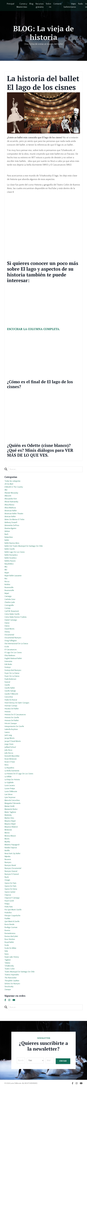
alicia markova (12, 519)
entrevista (9, 708)
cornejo (8, 643)
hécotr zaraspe (12, 784)
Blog (31, 4)
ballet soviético (12, 581)
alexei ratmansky (13, 512)
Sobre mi (48, 5)
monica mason (12, 922)
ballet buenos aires (14, 563)
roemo (8, 1038)
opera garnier (11, 991)
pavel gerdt (10, 1002)
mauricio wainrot (13, 911)
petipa (7, 1006)
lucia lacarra (11, 860)
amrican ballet (12, 530)
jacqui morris (11, 802)
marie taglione (11, 893)
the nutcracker (12, 1096)
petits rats (9, 1009)
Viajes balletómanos (70, 5)
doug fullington (12, 683)
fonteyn (8, 715)
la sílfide (9, 850)
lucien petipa (11, 864)
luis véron (9, 871)
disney (8, 672)
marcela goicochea (14, 879)
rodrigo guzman (13, 1035)
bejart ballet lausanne (15, 603)
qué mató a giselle (14, 1027)
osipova (8, 995)
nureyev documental (15, 962)
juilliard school (12, 813)
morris (8, 926)
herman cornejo (12, 762)
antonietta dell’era (13, 541)
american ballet (12, 523)
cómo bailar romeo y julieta (18, 654)
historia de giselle (13, 777)
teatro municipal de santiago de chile (23, 1089)
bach (7, 552)
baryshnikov (10, 588)
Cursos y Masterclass (22, 5)
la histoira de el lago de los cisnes (22, 846)
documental (10, 675)
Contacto (58, 4)
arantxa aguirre (12, 545)
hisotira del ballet (13, 766)
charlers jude (11, 635)
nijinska (8, 948)
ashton (8, 548)
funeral (8, 733)
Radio (81, 4)
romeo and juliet (13, 1046)
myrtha (8, 929)
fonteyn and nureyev (15, 719)
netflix (8, 940)
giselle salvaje (11, 744)
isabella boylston (13, 791)
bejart (7, 599)
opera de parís (12, 984)
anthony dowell (12, 537)
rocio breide (11, 1031)
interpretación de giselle (16, 788)
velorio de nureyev (14, 1104)
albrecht (9, 505)
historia (8, 770)
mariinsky (9, 897)
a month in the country (16, 494)
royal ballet (10, 1053)
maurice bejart (11, 904)
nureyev (9, 955)
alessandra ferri (12, 508)
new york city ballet (14, 944)
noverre (8, 951)
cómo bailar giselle (14, 650)
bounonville (10, 617)
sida (7, 1064)
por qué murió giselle (15, 1013)
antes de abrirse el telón (17, 534)
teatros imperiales (13, 1093)
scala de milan (12, 1060)
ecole (7, 690)
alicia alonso (11, 516)
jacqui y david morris (15, 806)
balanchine (10, 556)
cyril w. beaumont (14, 646)
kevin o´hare (11, 831)
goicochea (10, 752)
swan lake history (13, 1071)
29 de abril (10, 490)
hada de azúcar (12, 755)
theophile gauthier (14, 1100)
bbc (6, 592)
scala (7, 1056)
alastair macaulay (13, 501)
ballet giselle (11, 570)
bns (6, 606)
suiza (7, 1067)
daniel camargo (12, 657)
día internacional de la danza (19, 686)
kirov (7, 835)
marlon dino (10, 900)
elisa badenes (11, 701)
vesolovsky (10, 1107)
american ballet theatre (16, 526)
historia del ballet (13, 781)
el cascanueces (12, 693)
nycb (7, 973)
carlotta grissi (11, 632)
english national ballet (15, 704)
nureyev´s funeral (13, 969)
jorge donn (10, 810)
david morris (11, 668)
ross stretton (11, 1049)
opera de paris (12, 980)
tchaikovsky (10, 1082)
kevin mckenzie (12, 828)
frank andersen (12, 730)
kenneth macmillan (14, 824)
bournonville (11, 621)
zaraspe (8, 1111)
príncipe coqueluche (15, 1020)
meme (8, 918)
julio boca (9, 817)
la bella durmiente (14, 842)
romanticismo (11, 1042)
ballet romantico (13, 577)
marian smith (11, 886)
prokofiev (9, 1016)
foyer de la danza (13, 726)
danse (8, 661)
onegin (8, 977)
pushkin (8, 1024)
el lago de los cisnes (15, 697)
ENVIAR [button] (62, 1183)
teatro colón (11, 1085)
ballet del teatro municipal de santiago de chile (28, 566)
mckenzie (9, 915)
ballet (7, 559)
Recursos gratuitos (40, 5)
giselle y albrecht (13, 748)
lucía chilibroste (13, 868)
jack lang (9, 799)
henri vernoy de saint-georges (20, 759)
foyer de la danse (13, 722)
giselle (8, 737)
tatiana (8, 1078)
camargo (9, 628)
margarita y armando (15, 882)
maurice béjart (11, 908)
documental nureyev (15, 679)
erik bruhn (9, 712)
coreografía (10, 639)
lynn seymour (11, 875)
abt (6, 497)
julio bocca (10, 820)
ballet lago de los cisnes (17, 574)
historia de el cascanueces (18, 773)
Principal (10, 4)
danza (7, 664)
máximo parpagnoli (14, 933)
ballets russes (11, 585)
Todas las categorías (14, 487)
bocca (7, 610)
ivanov (8, 795)
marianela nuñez (13, 889)
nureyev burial (12, 958)
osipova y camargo (14, 998)
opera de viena (12, 987)
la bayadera (10, 839)
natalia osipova (12, 937)
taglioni (8, 1075)
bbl (6, 595)
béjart (7, 624)
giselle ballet (11, 741)
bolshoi (8, 614)
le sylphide (10, 857)
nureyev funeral (12, 966)
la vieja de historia (14, 853)
